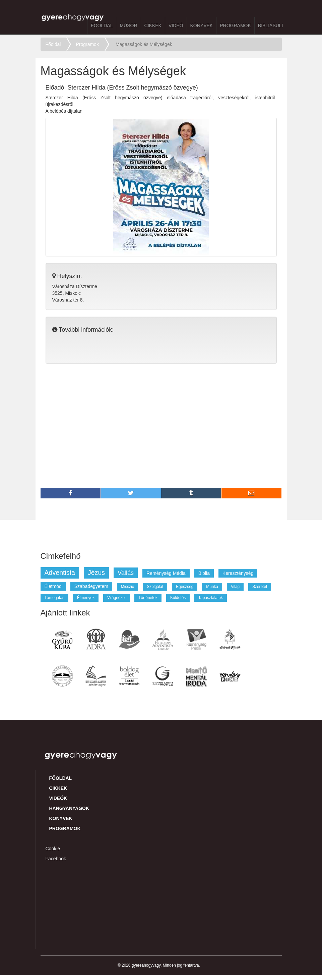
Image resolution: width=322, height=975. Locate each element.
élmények (85, 597)
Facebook (56, 858)
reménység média (166, 573)
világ (235, 586)
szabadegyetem (91, 586)
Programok (235, 25)
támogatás (54, 597)
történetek (147, 597)
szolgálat (155, 586)
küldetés (178, 597)
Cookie (53, 848)
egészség (184, 586)
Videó (176, 25)
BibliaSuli (270, 25)
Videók (58, 798)
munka (212, 586)
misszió (127, 586)
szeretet (259, 586)
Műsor (128, 25)
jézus (96, 572)
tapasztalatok (210, 597)
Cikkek (153, 25)
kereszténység (238, 573)
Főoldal (102, 25)
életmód (53, 586)
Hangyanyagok (69, 808)
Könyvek (201, 25)
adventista (60, 572)
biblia (204, 573)
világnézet (116, 597)
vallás (126, 573)
